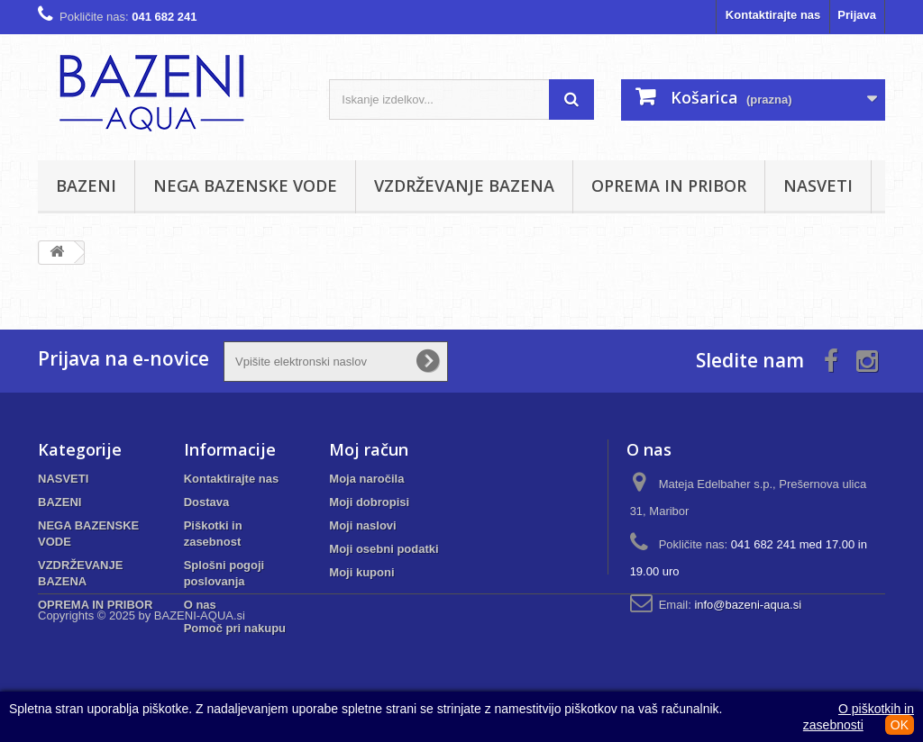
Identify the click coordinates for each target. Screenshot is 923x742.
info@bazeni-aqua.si (747, 604)
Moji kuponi (361, 572)
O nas (200, 604)
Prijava (856, 15)
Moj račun (368, 449)
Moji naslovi (362, 525)
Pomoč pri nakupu (235, 628)
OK (900, 725)
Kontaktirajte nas (773, 15)
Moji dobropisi (369, 502)
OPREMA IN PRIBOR (668, 185)
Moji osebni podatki (383, 549)
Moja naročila (366, 478)
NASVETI (818, 185)
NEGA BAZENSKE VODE (245, 185)
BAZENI (86, 185)
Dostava (207, 502)
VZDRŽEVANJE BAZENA (464, 185)
